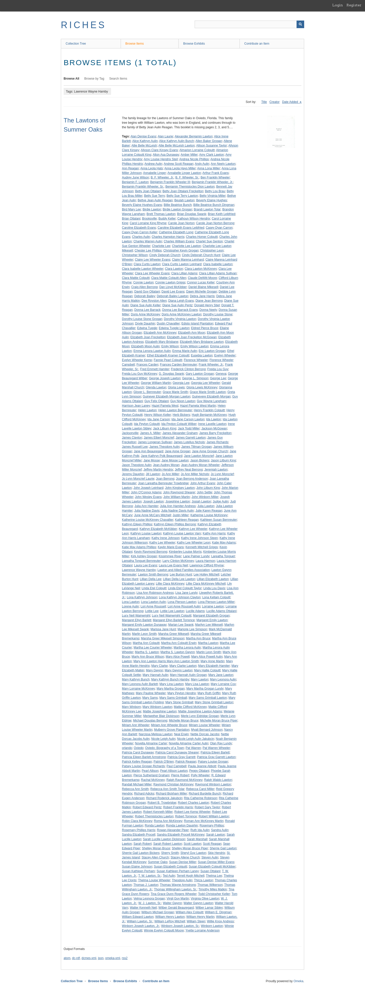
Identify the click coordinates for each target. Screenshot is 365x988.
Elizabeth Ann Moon (191, 332)
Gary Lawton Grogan (200, 373)
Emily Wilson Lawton (194, 346)
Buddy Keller (167, 218)
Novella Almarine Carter (151, 743)
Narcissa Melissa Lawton (155, 734)
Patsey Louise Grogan (213, 761)
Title (264, 102)
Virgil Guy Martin (178, 898)
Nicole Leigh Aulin (163, 739)
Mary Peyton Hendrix (181, 693)
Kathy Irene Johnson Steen (199, 538)
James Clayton (132, 437)
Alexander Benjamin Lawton (193, 136)
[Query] (249, 24)
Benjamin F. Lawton (135, 182)
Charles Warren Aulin (147, 241)
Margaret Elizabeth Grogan (211, 615)
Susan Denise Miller (182, 862)
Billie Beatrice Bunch (178, 205)
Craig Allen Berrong (144, 287)
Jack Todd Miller (189, 428)
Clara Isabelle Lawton (217, 264)
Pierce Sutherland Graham (151, 775)
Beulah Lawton (184, 200)
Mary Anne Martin (212, 661)
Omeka (298, 981)
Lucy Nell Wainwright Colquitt (171, 615)
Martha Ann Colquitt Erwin (178, 643)
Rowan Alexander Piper (173, 830)
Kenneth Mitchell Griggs (202, 547)
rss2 (124, 958)
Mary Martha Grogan (171, 688)
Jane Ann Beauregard (148, 451)
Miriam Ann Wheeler (135, 725)
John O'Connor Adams (146, 492)
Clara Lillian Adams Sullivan (217, 273)
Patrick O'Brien (164, 761)
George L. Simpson (195, 378)
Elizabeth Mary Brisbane (161, 342)
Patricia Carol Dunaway (138, 752)
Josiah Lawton (201, 501)
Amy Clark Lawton (211, 154)
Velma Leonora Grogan (149, 898)
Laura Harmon (205, 561)
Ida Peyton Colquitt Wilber (178, 424)
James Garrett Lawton (191, 437)
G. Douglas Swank (171, 373)
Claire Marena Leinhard (188, 259)
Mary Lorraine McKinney (138, 688)
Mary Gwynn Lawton (178, 670)
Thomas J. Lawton (145, 885)
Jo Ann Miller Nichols (195, 474)
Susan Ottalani (210, 871)
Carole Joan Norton (181, 223)
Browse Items (134, 43)
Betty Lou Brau (215, 191)
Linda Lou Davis (214, 588)
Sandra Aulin (219, 830)
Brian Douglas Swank (191, 214)
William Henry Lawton (170, 917)
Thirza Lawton (203, 880)
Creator (274, 102)
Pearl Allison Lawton (174, 771)
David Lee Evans (173, 291)
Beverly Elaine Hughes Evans (142, 205)
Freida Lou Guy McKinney (139, 373)
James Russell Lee (135, 446)
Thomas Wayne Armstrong (178, 885)
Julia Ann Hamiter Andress (178, 506)
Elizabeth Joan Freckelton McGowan (191, 337)
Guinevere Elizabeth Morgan (211, 396)
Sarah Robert (142, 844)
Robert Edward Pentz (147, 807)
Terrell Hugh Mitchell (190, 875)
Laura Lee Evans (145, 565)
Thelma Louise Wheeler (154, 880)
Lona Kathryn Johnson (142, 597)
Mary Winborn (131, 707)
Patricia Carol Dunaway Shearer (177, 752)
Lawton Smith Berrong (153, 574)
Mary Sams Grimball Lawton (208, 697)
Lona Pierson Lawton (182, 602)
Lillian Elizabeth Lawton (213, 579)
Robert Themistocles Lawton (154, 816)
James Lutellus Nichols (189, 442)
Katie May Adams (224, 542)
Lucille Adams (195, 611)
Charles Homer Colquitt (202, 237)
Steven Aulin (210, 857)
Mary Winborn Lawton (157, 707)
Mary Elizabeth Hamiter (214, 666)
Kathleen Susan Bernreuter (218, 520)
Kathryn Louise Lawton (145, 533)
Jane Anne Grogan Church (210, 451)
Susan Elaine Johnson (137, 866)
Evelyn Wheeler (224, 355)
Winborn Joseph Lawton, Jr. (140, 926)
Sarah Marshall (197, 839)
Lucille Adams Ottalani (221, 611)
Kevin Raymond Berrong (150, 551)
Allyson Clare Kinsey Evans (159, 150)
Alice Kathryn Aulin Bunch (176, 141)
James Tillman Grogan (196, 446)
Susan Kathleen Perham (138, 871)
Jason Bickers (199, 460)
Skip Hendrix (216, 853)
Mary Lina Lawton (171, 684)
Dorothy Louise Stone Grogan (142, 319)
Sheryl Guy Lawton (193, 853)
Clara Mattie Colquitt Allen (168, 278)
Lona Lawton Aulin (153, 602)
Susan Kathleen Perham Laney (178, 871)
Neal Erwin (181, 734)
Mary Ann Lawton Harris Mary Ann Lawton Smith (166, 661)
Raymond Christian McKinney (173, 784)
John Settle (204, 492)
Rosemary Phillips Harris (138, 830)
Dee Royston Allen (154, 300)
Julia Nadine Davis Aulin (177, 510)
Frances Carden (147, 364)
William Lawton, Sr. (140, 921)
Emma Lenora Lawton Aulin (152, 351)
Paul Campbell (176, 766)
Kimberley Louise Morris (185, 551)
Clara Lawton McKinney (201, 269)
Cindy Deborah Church (164, 255)
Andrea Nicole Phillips (194, 159)
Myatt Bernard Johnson (207, 729)
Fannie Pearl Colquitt (168, 360)
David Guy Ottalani (147, 291)
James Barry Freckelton (215, 433)
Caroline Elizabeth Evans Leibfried (181, 227)
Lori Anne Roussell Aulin (184, 606)
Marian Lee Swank (180, 624)
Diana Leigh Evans (181, 300)
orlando (127, 748)
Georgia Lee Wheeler (205, 383)
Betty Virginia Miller (212, 195)
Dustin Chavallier (168, 323)
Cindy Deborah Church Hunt (201, 255)
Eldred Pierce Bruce (204, 328)
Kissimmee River (170, 556)
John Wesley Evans (148, 497)
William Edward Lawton (138, 917)
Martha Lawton (208, 643)
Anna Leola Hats (151, 168)
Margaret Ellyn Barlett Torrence (174, 620)
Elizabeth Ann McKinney (159, 332)
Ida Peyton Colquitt (146, 424)
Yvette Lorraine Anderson (203, 930)
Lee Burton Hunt (181, 574)
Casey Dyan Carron (219, 227)
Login (337, 5)
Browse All (71, 78)
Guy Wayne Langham (211, 401)
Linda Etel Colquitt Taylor (185, 588)
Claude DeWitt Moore (202, 278)
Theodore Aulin (182, 880)
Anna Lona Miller (208, 168)
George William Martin (156, 383)
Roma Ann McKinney (168, 821)
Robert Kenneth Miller (158, 812)
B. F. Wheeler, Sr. (187, 177)
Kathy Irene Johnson (165, 538)
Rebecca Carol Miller (200, 789)
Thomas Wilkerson (210, 885)
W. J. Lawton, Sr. (149, 903)
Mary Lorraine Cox (223, 684)
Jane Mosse (151, 460)
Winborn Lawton (212, 926)
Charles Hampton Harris (168, 237)
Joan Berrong (165, 478)
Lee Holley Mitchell (206, 574)
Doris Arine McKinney (145, 314)
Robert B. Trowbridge (162, 802)
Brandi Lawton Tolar (207, 209)
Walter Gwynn (172, 903)
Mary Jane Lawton (220, 675)
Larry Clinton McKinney (178, 561)
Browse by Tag (94, 78)
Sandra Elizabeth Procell (138, 834)
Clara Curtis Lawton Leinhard (181, 264)
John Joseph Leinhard (148, 488)
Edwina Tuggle (147, 328)
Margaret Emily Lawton (212, 620)
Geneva (221, 373)
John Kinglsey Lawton (180, 488)
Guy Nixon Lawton (182, 401)
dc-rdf (76, 958)
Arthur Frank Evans (216, 173)
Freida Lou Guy (217, 369)
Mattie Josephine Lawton (160, 711)
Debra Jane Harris (202, 296)
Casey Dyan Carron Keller (139, 232)
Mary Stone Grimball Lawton (214, 702)
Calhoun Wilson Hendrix (193, 218)
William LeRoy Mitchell (169, 921)
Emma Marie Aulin (184, 351)
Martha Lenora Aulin (187, 647)
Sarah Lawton (215, 834)
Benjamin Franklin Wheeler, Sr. (143, 186)
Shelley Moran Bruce (156, 848)
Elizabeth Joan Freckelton (147, 337)
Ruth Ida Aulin (199, 830)
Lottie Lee (151, 611)
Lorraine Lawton (213, 606)
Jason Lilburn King (223, 460)
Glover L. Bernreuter (147, 392)
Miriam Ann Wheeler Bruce (169, 725)
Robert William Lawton (213, 816)
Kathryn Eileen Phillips (137, 524)
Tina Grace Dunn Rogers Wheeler (173, 894)
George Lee (218, 378)
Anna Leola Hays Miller (180, 168)
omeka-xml (112, 958)
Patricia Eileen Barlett (215, 752)
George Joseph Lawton (164, 378)
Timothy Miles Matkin (212, 889)
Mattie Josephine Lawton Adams (200, 711)
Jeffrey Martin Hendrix (158, 469)
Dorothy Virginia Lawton (180, 319)
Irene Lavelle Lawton (212, 424)
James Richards (217, 442)
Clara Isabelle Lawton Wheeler (142, 269)
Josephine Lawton (177, 501)
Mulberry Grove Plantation (171, 729)
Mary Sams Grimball (173, 697)
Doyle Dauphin (145, 323)
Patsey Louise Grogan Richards (143, 766)
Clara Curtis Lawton (147, 264)
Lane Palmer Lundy (196, 556)
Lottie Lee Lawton (172, 611)
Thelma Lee (214, 875)
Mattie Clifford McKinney (190, 707)
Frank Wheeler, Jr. (211, 364)
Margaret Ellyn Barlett (136, 620)
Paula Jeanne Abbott (202, 766)
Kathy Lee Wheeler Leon (193, 542)
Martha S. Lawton (147, 652)
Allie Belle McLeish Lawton (176, 145)
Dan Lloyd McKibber (173, 287)
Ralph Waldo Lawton (218, 780)
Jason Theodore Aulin (136, 465)
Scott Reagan (212, 844)
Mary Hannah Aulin (155, 675)
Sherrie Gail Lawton (223, 848)
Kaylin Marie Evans (171, 547)
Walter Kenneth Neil (143, 907)
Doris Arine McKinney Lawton (182, 314)
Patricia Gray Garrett (181, 757)
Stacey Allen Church (155, 857)
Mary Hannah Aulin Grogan (188, 675)
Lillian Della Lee (150, 579)
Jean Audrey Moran (166, 465)
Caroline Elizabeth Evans (139, 227)
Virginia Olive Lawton (205, 898)
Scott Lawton (192, 844)
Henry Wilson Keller (157, 415)
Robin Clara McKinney (137, 821)
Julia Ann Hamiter (146, 506)
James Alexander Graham (179, 433)
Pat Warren (193, 748)
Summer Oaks (158, 862)
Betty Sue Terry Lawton (182, 195)
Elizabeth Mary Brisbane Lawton (202, 342)
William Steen (196, 921)
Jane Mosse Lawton (175, 460)
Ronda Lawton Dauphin (182, 825)
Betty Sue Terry (154, 195)
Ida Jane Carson (159, 419)
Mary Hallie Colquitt (207, 670)
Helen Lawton (147, 410)
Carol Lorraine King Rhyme (148, 223)
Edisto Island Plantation (197, 323)
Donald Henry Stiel (207, 305)
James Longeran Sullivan (155, 442)
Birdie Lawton (151, 209)
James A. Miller (150, 433)
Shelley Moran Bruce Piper (190, 848)
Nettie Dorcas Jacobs (204, 734)
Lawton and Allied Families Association (183, 570)
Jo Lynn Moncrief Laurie (138, 478)
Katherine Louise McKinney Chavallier (147, 520)
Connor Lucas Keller (201, 282)
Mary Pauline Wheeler (151, 693)
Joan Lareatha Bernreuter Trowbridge (163, 483)
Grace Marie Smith (175, 392)
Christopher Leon (212, 250)
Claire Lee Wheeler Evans (152, 259)
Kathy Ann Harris (214, 533)
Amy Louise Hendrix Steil (161, 159)
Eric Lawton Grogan (212, 351)
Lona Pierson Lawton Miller (216, 602)
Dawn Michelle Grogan (201, 291)
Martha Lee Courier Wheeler (153, 647)
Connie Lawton (143, 282)
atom (67, 958)
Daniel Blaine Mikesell (203, 287)
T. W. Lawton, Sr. (149, 875)
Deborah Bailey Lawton (172, 296)
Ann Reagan (130, 168)
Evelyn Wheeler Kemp (137, 360)
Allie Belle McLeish (144, 145)
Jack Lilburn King (164, 428)
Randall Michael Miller (137, 784)
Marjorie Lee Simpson (192, 629)
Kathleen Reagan (186, 520)
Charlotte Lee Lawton (186, 246)
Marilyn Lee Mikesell (209, 624)
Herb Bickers (181, 415)
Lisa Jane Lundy (186, 593)
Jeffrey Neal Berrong (189, 469)
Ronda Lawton (154, 825)
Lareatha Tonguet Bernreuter (141, 561)
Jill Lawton (153, 474)
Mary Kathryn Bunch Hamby (170, 679)
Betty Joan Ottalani (148, 191)
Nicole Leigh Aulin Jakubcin (195, 739)
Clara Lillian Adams (184, 273)
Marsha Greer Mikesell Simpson (162, 638)
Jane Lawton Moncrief (199, 456)
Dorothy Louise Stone (217, 314)
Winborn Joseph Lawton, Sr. (180, 926)
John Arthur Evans (202, 483)
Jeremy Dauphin (133, 474)
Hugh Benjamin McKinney (209, 415)
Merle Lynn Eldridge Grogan (200, 716)
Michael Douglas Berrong (150, 720)
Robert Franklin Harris (178, 807)
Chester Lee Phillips (148, 250)
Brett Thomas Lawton (161, 214)
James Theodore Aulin (164, 446)
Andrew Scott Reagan (178, 164)
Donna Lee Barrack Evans (180, 310)
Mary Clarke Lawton (182, 666)
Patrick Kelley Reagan (137, 761)
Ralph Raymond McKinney (184, 780)
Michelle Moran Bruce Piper (218, 720)
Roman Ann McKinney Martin (203, 821)
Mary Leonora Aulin (223, 679)
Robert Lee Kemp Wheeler (192, 812)
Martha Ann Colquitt (146, 643)
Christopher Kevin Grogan (180, 250)
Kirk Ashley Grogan (144, 556)
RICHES (83, 25)
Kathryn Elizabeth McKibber (158, 529)
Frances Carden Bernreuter (178, 364)
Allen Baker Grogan (208, 141)
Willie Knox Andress (220, 921)
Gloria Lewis (176, 387)
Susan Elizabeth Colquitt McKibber (212, 866)
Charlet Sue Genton (209, 241)
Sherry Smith (170, 853)
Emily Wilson (170, 346)
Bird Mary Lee (131, 209)
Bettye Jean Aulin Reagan (155, 200)
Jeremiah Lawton (215, 469)
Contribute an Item (256, 43)
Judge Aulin (220, 501)
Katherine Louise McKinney (208, 515)
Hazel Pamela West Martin (198, 405)
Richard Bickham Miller (171, 793)
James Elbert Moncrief (159, 437)
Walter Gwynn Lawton (198, 903)
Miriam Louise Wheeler (204, 725)
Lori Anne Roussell (153, 606)
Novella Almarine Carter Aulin (188, 743)
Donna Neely (208, 310)
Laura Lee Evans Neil (173, 565)
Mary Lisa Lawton (197, 684)
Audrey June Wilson (135, 177)
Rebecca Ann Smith (135, 789)
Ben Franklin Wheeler (215, 177)
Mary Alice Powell (178, 656)
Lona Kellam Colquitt (216, 597)
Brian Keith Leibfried (221, 214)
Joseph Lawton (153, 501)
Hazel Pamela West (165, 405)
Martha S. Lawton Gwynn (177, 652)
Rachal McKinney (153, 780)
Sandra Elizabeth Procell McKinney (180, 834)
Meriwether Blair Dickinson (161, 716)
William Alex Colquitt (189, 912)
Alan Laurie (165, 136)
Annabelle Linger (154, 173)
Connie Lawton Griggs (170, 282)
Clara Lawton (174, 269)
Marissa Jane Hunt (163, 629)
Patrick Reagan (185, 761)
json (100, 958)
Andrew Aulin (153, 164)
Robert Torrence (186, 816)
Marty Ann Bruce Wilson (148, 656)
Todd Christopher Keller (214, 894)
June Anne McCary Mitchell (152, 515)
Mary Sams (150, 697)
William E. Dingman (218, 912)
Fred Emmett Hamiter (154, 369)
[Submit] (300, 24)
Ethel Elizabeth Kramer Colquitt (168, 355)
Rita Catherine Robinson (200, 798)
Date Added (290, 102)
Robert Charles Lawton (193, 802)
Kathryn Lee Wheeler (193, 529)
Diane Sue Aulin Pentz (177, 305)
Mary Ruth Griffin (208, 693)
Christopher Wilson (135, 255)
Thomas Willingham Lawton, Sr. (175, 889)
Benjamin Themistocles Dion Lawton (189, 186)
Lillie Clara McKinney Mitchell (206, 583)
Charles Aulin (141, 237)
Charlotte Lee (161, 246)
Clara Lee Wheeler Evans (152, 273)
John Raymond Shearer (179, 492)
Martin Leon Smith (208, 652)
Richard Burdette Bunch (205, 793)
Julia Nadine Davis (146, 510)
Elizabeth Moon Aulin (145, 346)
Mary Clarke (159, 666)
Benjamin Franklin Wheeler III (170, 182)
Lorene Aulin (130, 606)
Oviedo (138, 748)
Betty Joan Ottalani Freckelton (182, 191)
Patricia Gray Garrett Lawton (216, 757)
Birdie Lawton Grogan (177, 209)
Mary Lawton (199, 679)
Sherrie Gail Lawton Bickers (140, 853)
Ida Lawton (213, 419)
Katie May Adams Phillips (139, 547)
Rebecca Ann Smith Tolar (167, 789)
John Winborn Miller (205, 497)
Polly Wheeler (200, 775)
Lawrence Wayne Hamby (139, 570)
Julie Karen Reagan (208, 510)
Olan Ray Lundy (221, 743)
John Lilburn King (208, 488)
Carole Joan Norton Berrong (215, 223)
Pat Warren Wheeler (216, 748)
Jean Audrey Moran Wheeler (200, 465)
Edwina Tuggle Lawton (174, 328)
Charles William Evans (179, 241)
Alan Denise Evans (143, 136)
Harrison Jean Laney (136, 405)
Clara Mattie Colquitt (136, 278)
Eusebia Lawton (201, 355)
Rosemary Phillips (211, 825)
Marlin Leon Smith (144, 634)
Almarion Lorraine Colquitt (197, 150)
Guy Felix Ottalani (156, 401)
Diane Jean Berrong (209, 300)
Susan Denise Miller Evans (216, 862)
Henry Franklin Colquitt (209, 410)
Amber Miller (189, 154)
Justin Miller (181, 515)
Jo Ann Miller (170, 474)
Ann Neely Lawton (223, 164)
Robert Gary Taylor (207, 807)
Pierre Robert (180, 775)
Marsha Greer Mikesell (173, 634)
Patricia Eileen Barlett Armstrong (144, 757)
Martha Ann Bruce (198, 638)
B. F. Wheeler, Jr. (162, 177)
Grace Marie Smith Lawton (208, 392)
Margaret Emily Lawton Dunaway (144, 624)
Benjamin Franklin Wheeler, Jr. (212, 182)
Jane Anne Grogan (177, 451)
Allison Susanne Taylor (211, 145)
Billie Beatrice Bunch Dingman (213, 205)
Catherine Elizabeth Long (176, 232)
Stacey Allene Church (185, 857)
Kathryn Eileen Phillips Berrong (175, 524)
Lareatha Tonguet (223, 556)
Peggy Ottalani (199, 771)
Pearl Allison (150, 771)
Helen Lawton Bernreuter (175, 410)
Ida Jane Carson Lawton (187, 419)
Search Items (118, 78)
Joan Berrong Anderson (192, 478)
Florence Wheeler (196, 360)
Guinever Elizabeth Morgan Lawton (166, 396)
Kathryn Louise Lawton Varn (182, 533)
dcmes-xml (89, 958)
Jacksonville (130, 433)
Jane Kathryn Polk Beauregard (161, 456)
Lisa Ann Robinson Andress (155, 593)
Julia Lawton (205, 506)
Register (353, 5)
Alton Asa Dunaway (166, 154)
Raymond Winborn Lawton (213, 784)
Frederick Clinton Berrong (188, 369)
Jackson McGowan (214, 428)
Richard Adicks (144, 793)
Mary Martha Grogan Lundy (205, 688)
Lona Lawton (130, 602)
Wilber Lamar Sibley (209, 907)
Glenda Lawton (156, 387)
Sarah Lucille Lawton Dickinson (164, 839)
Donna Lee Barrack (147, 310)
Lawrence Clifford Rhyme (207, 565)
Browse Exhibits (194, 43)
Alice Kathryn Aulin (145, 141)
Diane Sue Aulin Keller (145, 305)
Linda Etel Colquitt (154, 588)
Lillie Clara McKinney (170, 583)
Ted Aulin (169, 875)
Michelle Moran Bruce (183, 720)
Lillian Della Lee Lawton (179, 579)
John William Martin (176, 497)
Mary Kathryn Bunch (136, 679)
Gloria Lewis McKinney (201, 387)
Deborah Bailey (144, 296)
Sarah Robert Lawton (167, 844)
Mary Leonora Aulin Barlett (140, 684)
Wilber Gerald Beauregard (176, 907)
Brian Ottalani (131, 218)
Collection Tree (76, 43)
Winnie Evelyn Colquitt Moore (164, 930)
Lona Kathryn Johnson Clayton (179, 597)
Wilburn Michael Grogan (157, 912)
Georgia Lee (181, 383)
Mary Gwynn (154, 670)
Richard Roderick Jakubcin (164, 798)
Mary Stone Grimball (179, 702)
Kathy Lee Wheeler (162, 542)
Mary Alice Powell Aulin (206, 656)
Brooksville (149, 218)
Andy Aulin (202, 164)
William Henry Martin (200, 917)
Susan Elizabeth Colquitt (170, 866)
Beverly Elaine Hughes (211, 200)
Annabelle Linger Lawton (184, 173)
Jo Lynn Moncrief (222, 474)
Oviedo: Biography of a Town (164, 748)
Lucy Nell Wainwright (136, 615)
